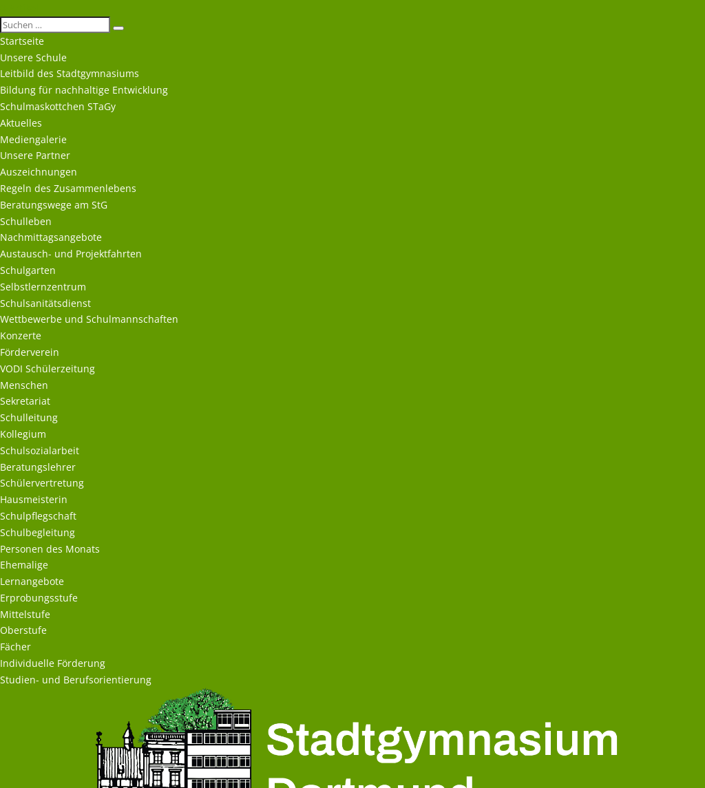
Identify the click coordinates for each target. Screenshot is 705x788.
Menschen (24, 385)
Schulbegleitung (37, 532)
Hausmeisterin (33, 499)
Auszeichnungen (38, 171)
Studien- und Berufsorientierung (75, 679)
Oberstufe (23, 630)
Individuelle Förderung (52, 663)
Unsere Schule (33, 57)
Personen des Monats (50, 548)
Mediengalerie (33, 139)
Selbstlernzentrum (43, 286)
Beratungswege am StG (53, 204)
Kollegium (23, 433)
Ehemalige (24, 564)
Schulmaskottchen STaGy (58, 106)
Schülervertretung (42, 482)
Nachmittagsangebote (51, 237)
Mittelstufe (25, 614)
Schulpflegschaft (38, 515)
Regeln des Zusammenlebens (68, 188)
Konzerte (20, 335)
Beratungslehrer (38, 466)
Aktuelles (21, 122)
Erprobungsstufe (39, 597)
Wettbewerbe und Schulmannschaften (89, 319)
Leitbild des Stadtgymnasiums (69, 73)
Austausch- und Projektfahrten (71, 253)
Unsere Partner (35, 155)
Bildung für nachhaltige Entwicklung (84, 89)
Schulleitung (29, 417)
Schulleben (26, 221)
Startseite (22, 40)
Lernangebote (32, 581)
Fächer (15, 646)
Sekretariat (25, 400)
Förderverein (29, 352)
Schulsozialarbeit (39, 450)
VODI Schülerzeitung (47, 368)
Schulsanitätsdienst (45, 303)
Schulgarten (28, 270)
